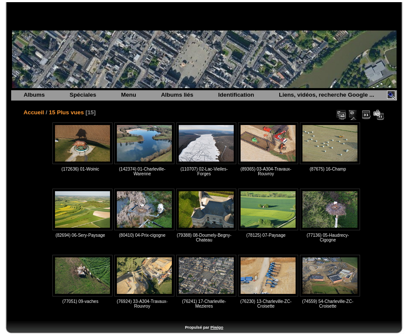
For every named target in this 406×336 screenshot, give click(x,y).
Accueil (34, 112)
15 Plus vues (66, 112)
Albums (34, 95)
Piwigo (217, 327)
